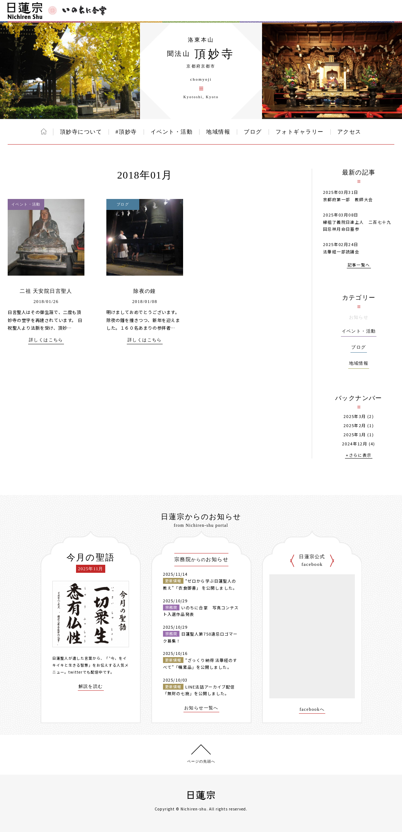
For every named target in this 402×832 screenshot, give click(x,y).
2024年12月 (354, 444)
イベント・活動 (172, 132)
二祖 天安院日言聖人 (46, 291)
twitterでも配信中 (85, 672)
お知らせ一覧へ (201, 708)
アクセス (349, 132)
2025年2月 (355, 425)
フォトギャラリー (300, 132)
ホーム (43, 131)
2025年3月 (355, 416)
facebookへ (312, 709)
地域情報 (218, 132)
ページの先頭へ (201, 761)
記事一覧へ (359, 265)
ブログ (253, 132)
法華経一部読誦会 (341, 251)
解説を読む (91, 686)
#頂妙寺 (126, 132)
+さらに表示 (358, 455)
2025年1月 (355, 435)
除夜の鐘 (144, 291)
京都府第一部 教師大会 (348, 199)
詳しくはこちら (46, 340)
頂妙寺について (81, 132)
